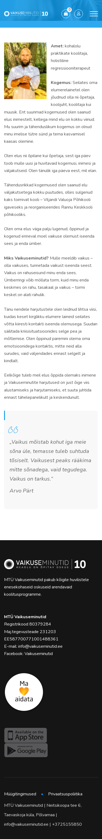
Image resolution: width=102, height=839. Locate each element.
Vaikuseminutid (38, 654)
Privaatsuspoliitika (65, 794)
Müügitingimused (20, 794)
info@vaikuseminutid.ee (40, 646)
